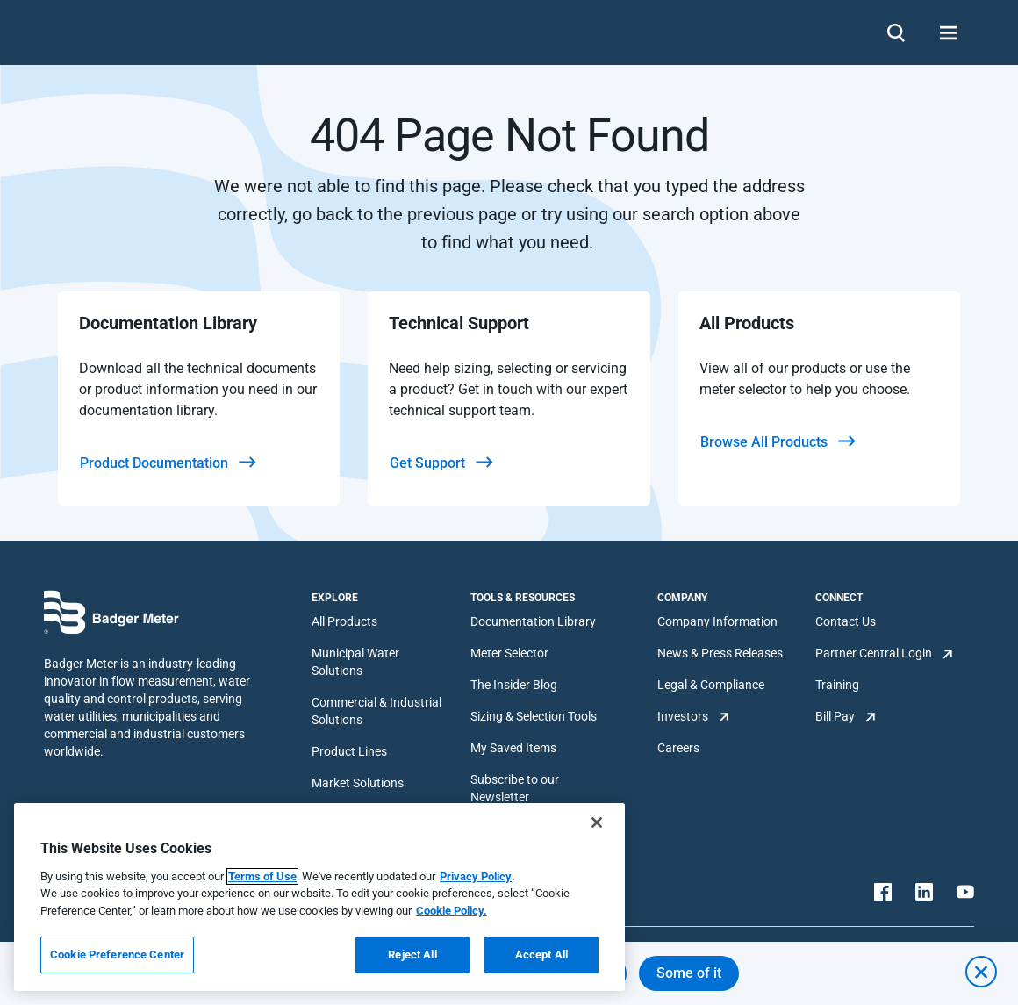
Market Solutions (358, 783)
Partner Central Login (873, 653)
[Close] (596, 822)
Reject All (412, 954)
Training (837, 685)
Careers (678, 748)
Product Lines (349, 751)
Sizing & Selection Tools (533, 716)
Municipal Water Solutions (355, 662)
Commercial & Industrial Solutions (376, 711)
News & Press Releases (720, 653)
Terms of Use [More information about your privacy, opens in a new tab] (262, 876)
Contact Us (845, 621)
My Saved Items (513, 748)
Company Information (717, 621)
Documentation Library (533, 621)
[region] (319, 897)
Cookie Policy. (451, 910)
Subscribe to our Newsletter (514, 788)
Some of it (688, 973)
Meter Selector (509, 653)
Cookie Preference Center (117, 954)
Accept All (541, 954)
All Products (344, 621)
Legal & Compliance (710, 685)
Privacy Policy (476, 876)
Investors (682, 716)
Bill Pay (835, 716)
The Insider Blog (513, 685)
